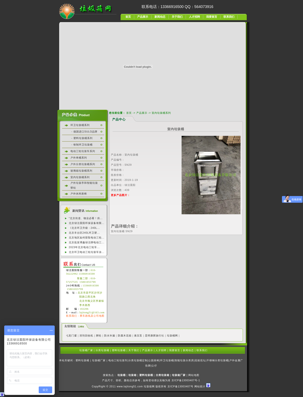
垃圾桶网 (172, 335)
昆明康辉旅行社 (154, 335)
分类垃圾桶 (102, 350)
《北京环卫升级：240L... (84, 227)
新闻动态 (159, 16)
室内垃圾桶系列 (80, 177)
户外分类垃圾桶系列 (82, 164)
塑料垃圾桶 (119, 350)
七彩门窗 (71, 335)
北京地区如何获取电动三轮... (86, 237)
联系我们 (228, 16)
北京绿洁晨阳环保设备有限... (86, 223)
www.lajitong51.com (130, 386)
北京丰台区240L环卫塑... (84, 232)
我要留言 (211, 16)
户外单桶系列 (78, 157)
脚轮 (98, 335)
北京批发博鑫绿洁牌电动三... (86, 242)
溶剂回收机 (86, 335)
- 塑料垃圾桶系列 (81, 138)
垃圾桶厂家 (86, 350)
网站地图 (193, 375)
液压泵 (138, 335)
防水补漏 (109, 335)
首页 (128, 16)
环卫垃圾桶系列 (80, 125)
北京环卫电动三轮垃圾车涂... (86, 252)
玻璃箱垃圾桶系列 (81, 170)
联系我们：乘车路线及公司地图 (85, 315)
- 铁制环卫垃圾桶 (81, 144)
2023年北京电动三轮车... (84, 247)
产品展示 (142, 16)
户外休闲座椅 (78, 193)
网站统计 (199, 386)
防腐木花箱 (125, 335)
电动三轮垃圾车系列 (82, 151)
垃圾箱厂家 (179, 375)
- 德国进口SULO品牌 (83, 131)
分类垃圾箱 (162, 375)
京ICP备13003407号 (180, 386)
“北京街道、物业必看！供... (86, 218)
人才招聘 (194, 16)
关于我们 (177, 16)
